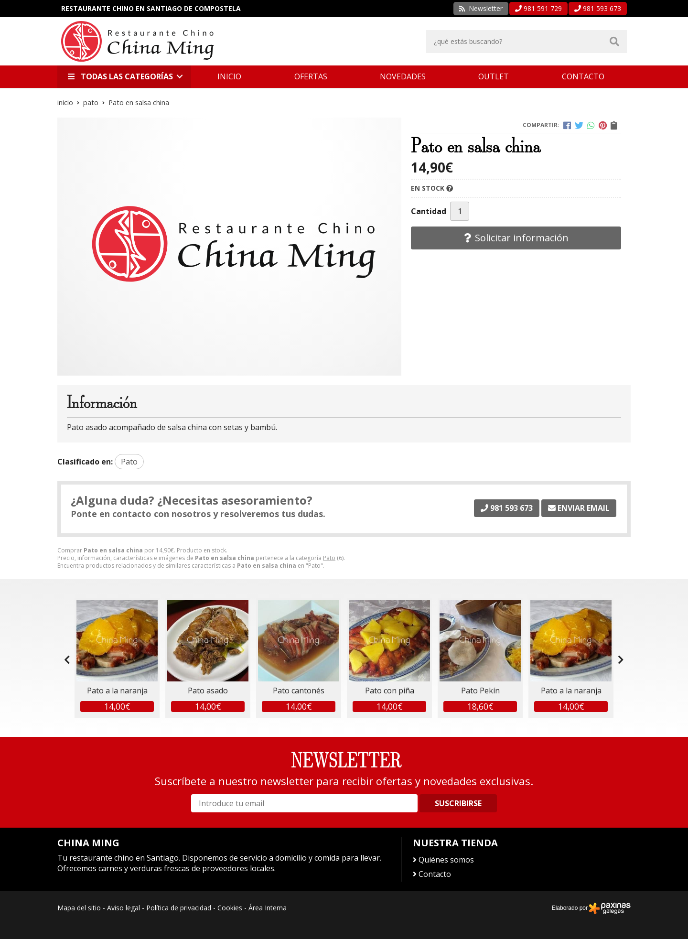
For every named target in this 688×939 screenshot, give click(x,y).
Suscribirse (458, 803)
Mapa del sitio (79, 907)
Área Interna (267, 907)
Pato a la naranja (117, 690)
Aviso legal (123, 907)
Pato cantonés (298, 690)
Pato (329, 558)
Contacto (435, 874)
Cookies (229, 907)
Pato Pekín (480, 690)
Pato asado (208, 690)
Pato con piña (389, 690)
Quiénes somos (446, 859)
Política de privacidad (178, 907)
